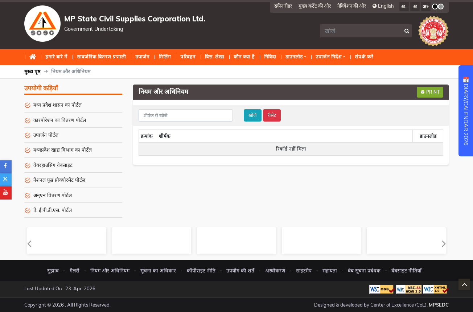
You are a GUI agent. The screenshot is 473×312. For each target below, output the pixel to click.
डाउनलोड (294, 56)
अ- (404, 6)
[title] (186, 115)
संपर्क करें (364, 56)
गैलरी (74, 270)
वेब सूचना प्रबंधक (364, 270)
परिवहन (188, 56)
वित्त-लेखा (214, 56)
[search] (361, 30)
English (383, 6)
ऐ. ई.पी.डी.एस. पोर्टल (52, 210)
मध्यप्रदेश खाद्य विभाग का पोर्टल (62, 150)
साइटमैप (304, 270)
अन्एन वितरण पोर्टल (52, 195)
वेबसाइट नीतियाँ (406, 270)
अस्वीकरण (275, 270)
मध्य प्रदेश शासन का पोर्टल (57, 105)
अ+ (426, 6)
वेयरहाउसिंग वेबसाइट (53, 165)
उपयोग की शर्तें (240, 270)
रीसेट (272, 115)
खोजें (252, 115)
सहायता (329, 270)
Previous (29, 243)
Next (444, 243)
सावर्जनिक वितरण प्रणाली (101, 56)
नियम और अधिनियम (109, 270)
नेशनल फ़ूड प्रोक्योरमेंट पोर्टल (59, 180)
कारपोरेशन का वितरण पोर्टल (59, 120)
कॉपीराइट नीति (201, 270)
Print (430, 92)
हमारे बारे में (56, 56)
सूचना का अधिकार (158, 270)
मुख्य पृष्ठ (34, 59)
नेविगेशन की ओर (351, 6)
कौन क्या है (244, 56)
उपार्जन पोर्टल (45, 135)
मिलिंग (165, 56)
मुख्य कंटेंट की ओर (315, 6)
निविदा (270, 56)
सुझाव (53, 270)
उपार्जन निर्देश (329, 56)
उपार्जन (142, 56)
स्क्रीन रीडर (283, 6)
